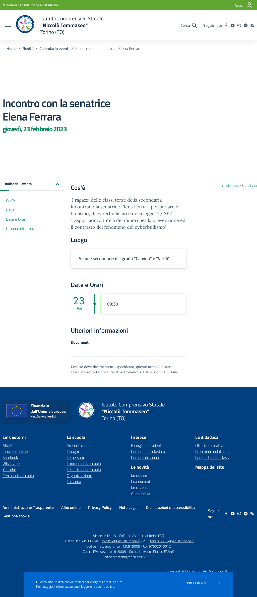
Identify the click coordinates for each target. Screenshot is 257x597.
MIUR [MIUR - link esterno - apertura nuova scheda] (7, 445)
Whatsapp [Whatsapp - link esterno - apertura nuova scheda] (11, 463)
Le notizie (139, 475)
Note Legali (129, 507)
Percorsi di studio (145, 457)
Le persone (76, 457)
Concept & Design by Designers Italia (200, 571)
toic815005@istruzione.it (121, 541)
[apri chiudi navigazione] (8, 25)
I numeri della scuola (84, 463)
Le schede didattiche (212, 451)
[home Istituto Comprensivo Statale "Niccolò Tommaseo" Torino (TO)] (60, 25)
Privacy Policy (100, 507)
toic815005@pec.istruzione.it (172, 541)
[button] (32, 184)
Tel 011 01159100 (77, 541)
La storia (74, 482)
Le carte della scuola (84, 469)
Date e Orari (16, 219)
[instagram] (239, 25)
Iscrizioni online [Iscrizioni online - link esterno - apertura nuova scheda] (15, 451)
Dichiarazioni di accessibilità (170, 507)
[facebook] (226, 25)
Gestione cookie (16, 516)
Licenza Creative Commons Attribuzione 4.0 (132, 372)
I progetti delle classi (212, 457)
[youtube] (232, 25)
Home (12, 48)
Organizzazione (79, 475)
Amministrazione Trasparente (28, 507)
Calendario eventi (54, 48)
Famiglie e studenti (146, 445)
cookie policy (105, 586)
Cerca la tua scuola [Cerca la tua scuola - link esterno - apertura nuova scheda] (18, 475)
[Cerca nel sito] (188, 25)
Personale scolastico (148, 451)
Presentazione (79, 445)
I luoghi (73, 451)
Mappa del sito (209, 467)
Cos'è (10, 201)
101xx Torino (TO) (151, 535)
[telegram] (245, 25)
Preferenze (197, 582)
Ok (219, 582)
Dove (10, 210)
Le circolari (140, 487)
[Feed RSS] (252, 25)
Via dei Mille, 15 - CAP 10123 (114, 535)
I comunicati (141, 481)
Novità (28, 48)
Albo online (140, 493)
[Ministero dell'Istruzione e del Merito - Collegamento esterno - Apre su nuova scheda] (30, 5)
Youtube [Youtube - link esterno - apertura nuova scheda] (9, 469)
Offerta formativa (209, 445)
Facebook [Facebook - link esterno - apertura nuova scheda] (10, 457)
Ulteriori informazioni (23, 228)
